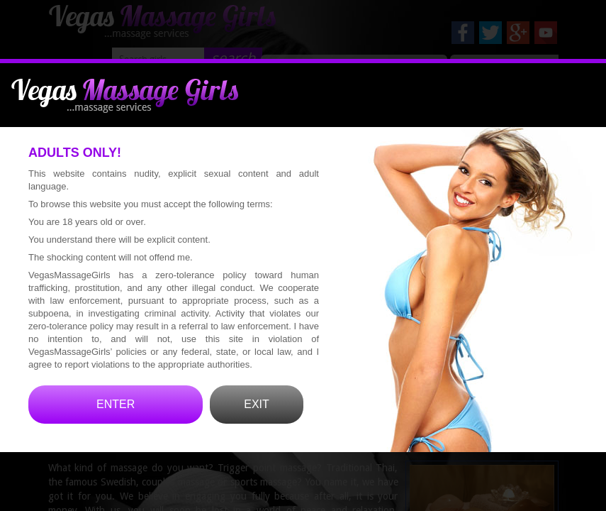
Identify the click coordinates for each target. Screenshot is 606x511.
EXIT (256, 423)
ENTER (115, 423)
